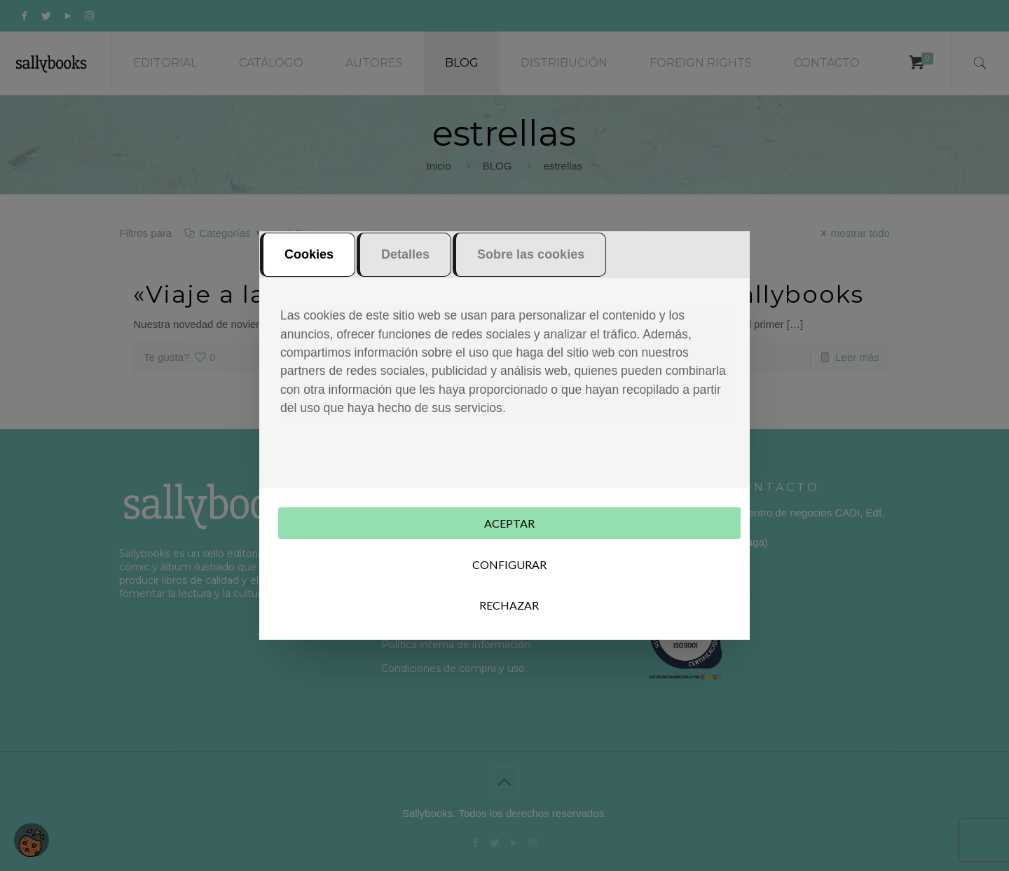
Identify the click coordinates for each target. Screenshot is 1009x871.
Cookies (309, 254)
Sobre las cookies (530, 254)
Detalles (405, 254)
